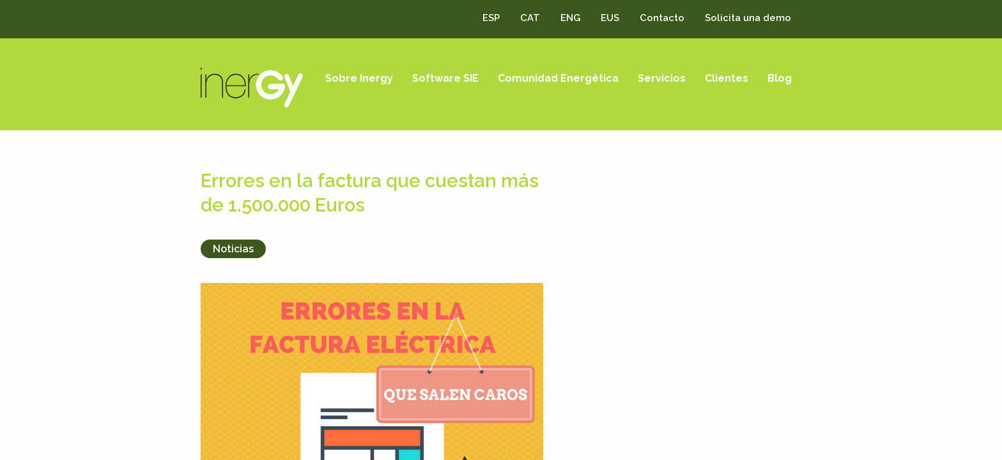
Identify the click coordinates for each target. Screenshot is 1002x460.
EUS (610, 18)
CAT (530, 18)
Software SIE (445, 78)
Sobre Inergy (359, 78)
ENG (570, 18)
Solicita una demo (748, 18)
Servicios (662, 78)
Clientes (726, 78)
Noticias (233, 249)
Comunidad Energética (558, 78)
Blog (779, 78)
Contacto (662, 18)
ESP (491, 18)
